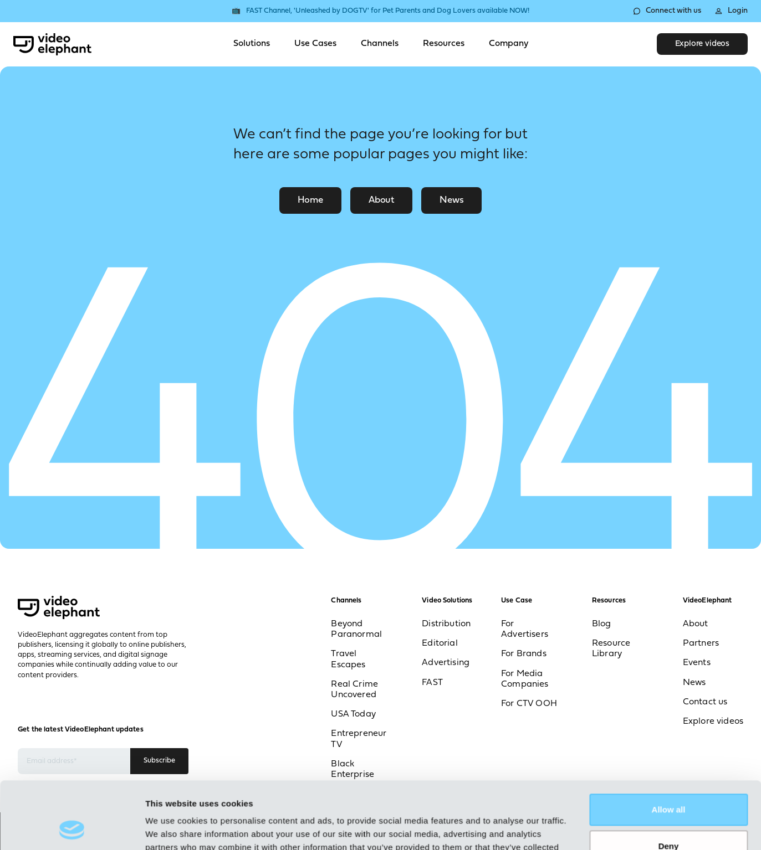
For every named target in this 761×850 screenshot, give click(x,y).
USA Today (353, 714)
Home (310, 200)
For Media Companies (524, 679)
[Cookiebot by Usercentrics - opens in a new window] (71, 828)
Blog (601, 624)
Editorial (439, 643)
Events (697, 662)
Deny (668, 782)
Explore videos (702, 44)
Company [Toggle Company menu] (508, 43)
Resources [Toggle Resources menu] (443, 43)
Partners (701, 643)
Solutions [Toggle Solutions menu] (251, 43)
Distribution (446, 624)
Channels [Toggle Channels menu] (380, 43)
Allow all (669, 746)
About (381, 200)
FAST (432, 682)
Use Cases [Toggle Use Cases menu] (315, 43)
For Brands (524, 654)
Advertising (445, 662)
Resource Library (611, 648)
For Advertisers (524, 629)
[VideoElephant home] (52, 44)
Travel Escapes (348, 659)
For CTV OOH (529, 703)
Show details (171, 828)
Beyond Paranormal (356, 629)
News (451, 200)
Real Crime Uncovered (354, 689)
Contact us (705, 702)
